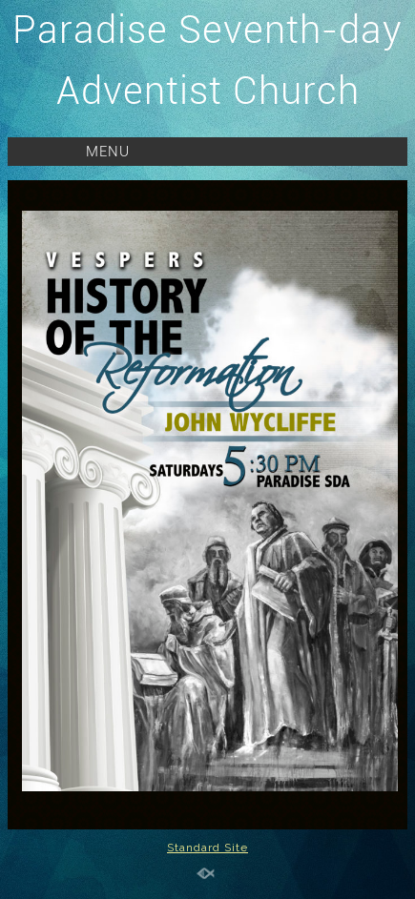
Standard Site (207, 847)
